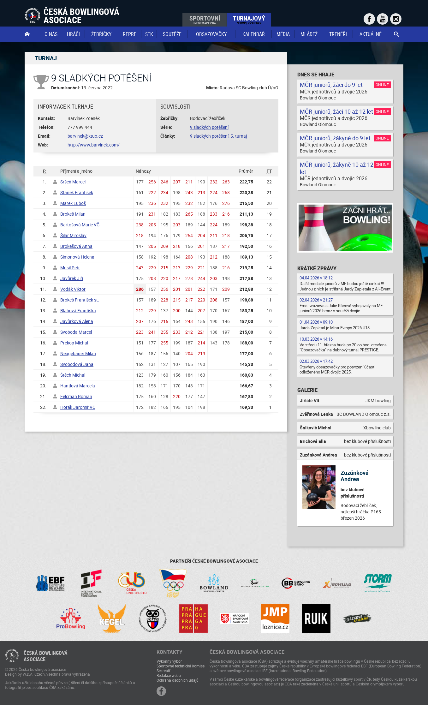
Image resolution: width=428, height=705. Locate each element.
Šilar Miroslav (73, 235)
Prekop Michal (74, 343)
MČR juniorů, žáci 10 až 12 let (336, 111)
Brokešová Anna (76, 246)
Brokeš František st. (79, 300)
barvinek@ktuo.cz (85, 136)
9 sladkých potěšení (209, 127)
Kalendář (253, 34)
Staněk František (76, 192)
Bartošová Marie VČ (79, 225)
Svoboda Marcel (76, 332)
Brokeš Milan (73, 214)
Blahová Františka (78, 311)
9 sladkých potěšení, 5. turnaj (218, 136)
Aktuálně (371, 34)
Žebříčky (101, 34)
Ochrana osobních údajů (178, 680)
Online (382, 84)
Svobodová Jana (76, 364)
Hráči (73, 34)
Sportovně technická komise (181, 665)
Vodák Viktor (73, 289)
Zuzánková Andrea (355, 476)
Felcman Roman (76, 396)
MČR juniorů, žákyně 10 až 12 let (336, 168)
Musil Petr (70, 268)
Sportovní (204, 19)
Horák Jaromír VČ (77, 407)
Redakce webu (169, 675)
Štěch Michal (72, 375)
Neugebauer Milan (78, 353)
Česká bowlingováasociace (46, 656)
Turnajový (249, 19)
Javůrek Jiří (71, 278)
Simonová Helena (77, 257)
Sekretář (163, 670)
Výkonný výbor (169, 661)
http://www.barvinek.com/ (94, 145)
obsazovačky (211, 34)
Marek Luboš (73, 203)
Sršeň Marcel (73, 182)
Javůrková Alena (76, 321)
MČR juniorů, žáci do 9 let (331, 84)
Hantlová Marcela (77, 386)
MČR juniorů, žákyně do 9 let (335, 138)
